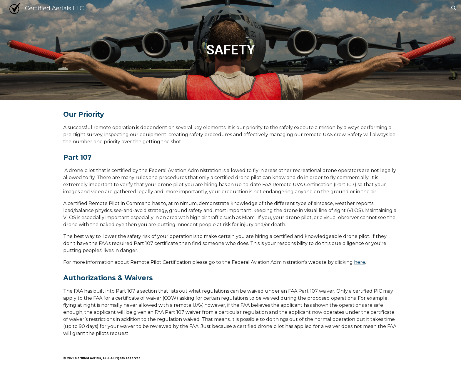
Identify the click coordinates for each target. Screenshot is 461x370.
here (359, 262)
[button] (454, 8)
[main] (230, 50)
